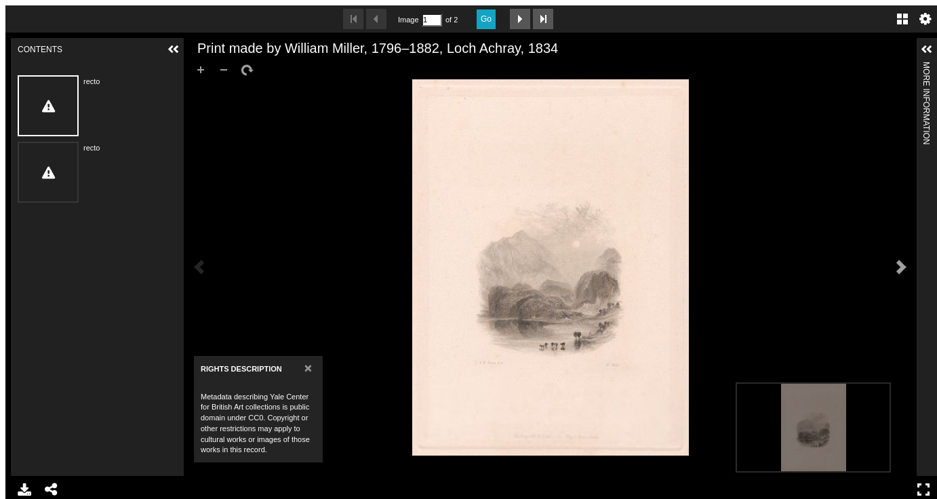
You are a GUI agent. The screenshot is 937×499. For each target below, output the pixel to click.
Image (408, 20)
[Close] (308, 368)
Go (486, 19)
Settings (925, 19)
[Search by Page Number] (432, 20)
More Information (926, 67)
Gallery (902, 19)
